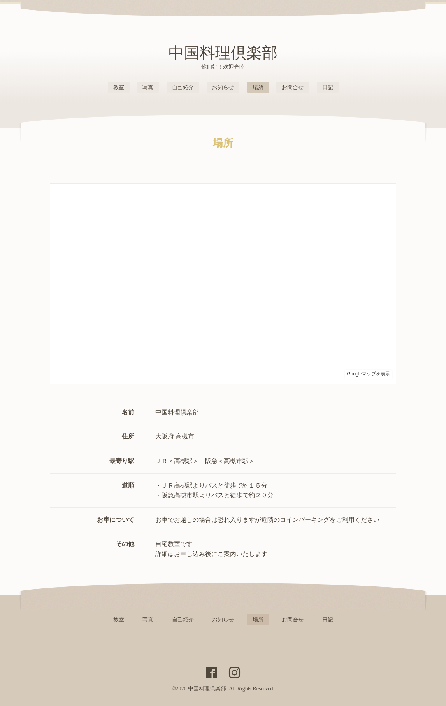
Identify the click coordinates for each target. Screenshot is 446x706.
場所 (258, 87)
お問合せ (293, 87)
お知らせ (223, 87)
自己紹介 (183, 87)
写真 (147, 87)
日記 (327, 87)
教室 (118, 87)
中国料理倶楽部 (223, 53)
